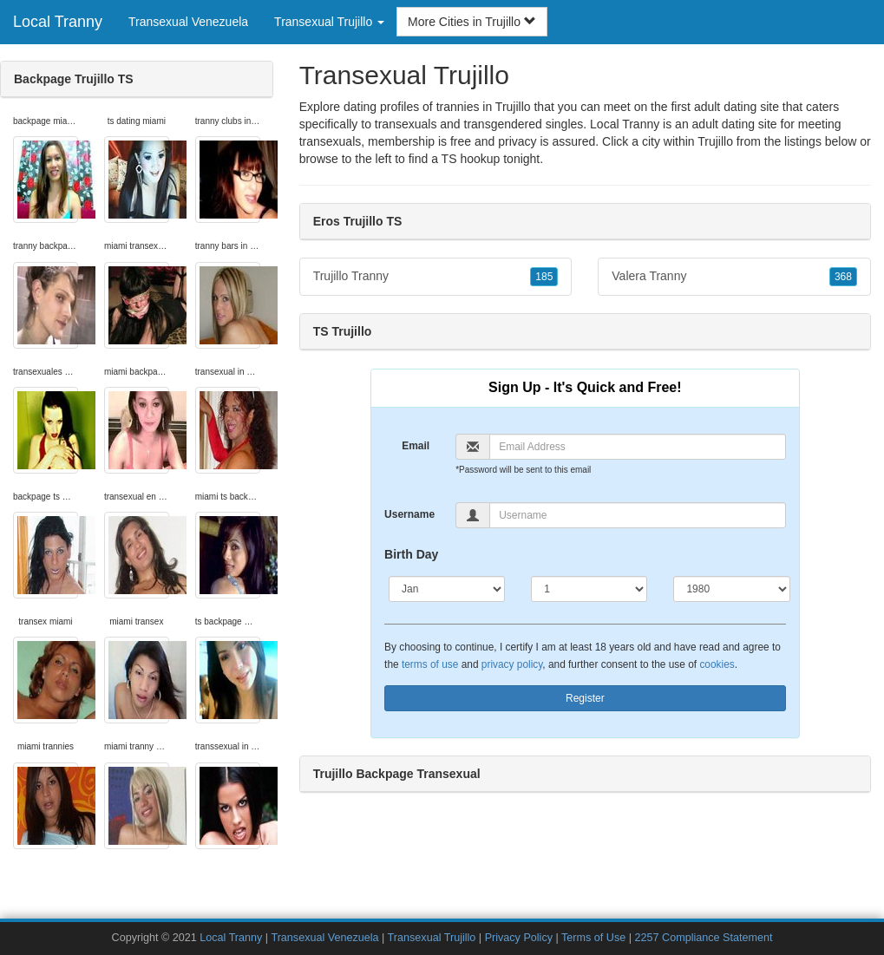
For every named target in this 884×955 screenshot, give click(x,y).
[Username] (637, 515)
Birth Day (411, 554)
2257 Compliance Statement (704, 938)
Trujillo (715, 141)
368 (843, 277)
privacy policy (511, 664)
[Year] (731, 589)
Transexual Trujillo (432, 938)
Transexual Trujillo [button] (329, 22)
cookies (716, 664)
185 (544, 277)
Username (409, 514)
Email (415, 446)
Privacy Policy (519, 938)
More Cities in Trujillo (472, 22)
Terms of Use (593, 938)
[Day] (589, 589)
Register (585, 698)
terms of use (430, 664)
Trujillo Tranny (436, 276)
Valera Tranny (734, 276)
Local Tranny (57, 21)
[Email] (637, 447)
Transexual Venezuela (188, 22)
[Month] (447, 589)
